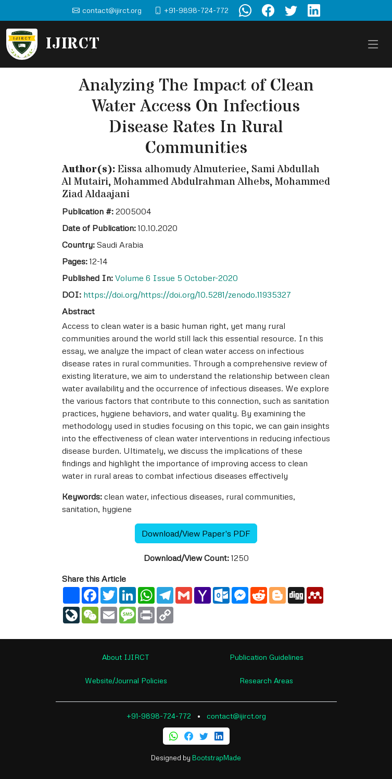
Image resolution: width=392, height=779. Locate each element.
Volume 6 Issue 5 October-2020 (176, 278)
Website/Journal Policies (126, 680)
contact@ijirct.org (236, 715)
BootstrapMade (216, 758)
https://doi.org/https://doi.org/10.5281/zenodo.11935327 (187, 294)
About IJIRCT (125, 657)
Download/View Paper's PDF (196, 533)
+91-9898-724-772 (159, 715)
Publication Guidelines (267, 657)
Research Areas (266, 680)
